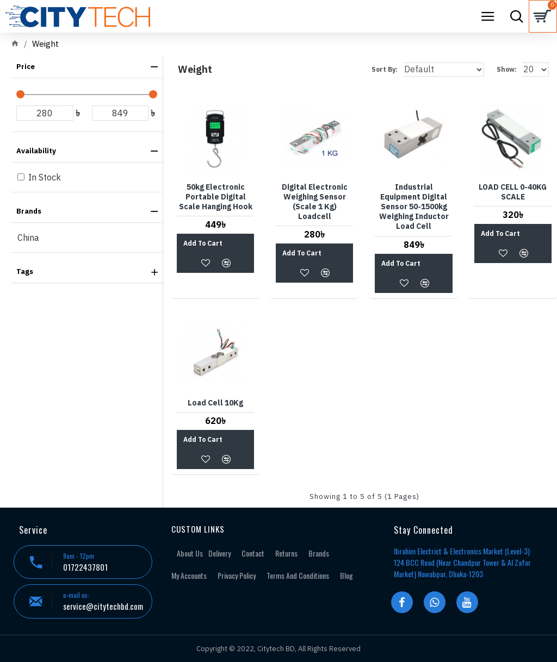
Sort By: (385, 69)
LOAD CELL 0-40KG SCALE (513, 192)
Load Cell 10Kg (215, 403)
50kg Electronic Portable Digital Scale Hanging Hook (215, 196)
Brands (28, 211)
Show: (507, 69)
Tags (24, 271)
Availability (36, 150)
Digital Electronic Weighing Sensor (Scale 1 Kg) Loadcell (315, 202)
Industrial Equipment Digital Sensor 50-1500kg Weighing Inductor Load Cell (414, 207)
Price (25, 66)
